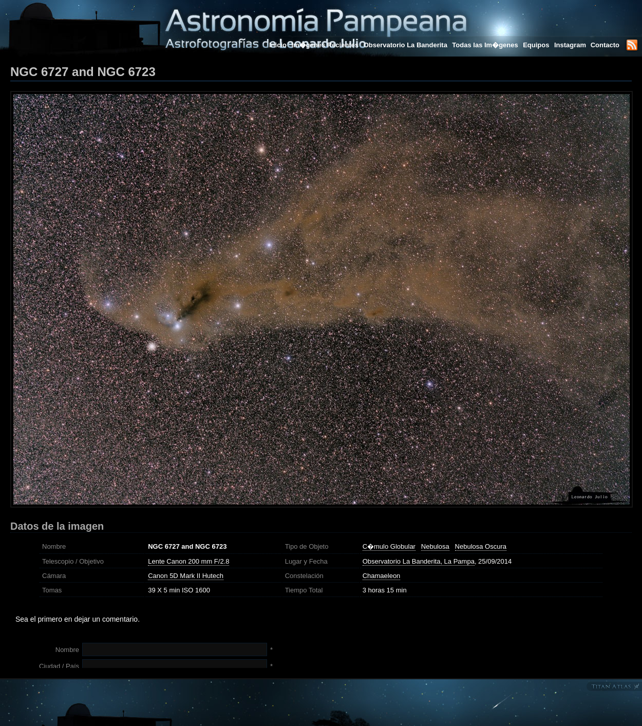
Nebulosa (435, 546)
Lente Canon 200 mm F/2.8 (188, 561)
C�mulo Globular (389, 546)
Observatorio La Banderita (405, 45)
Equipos (536, 45)
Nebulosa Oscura (480, 546)
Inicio (278, 45)
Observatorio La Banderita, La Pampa (419, 561)
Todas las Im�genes (485, 45)
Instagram (571, 45)
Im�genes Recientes (324, 45)
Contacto (605, 45)
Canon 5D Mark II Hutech (185, 576)
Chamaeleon (382, 576)
